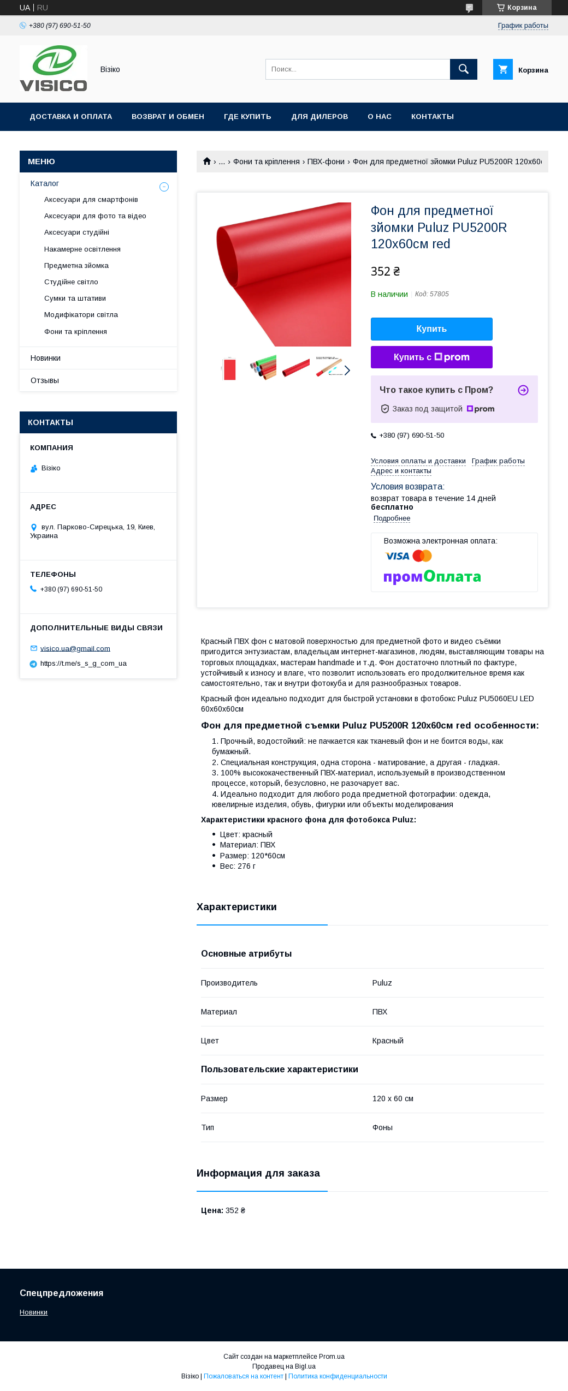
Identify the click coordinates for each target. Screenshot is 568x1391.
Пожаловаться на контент (243, 1376)
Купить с (432, 357)
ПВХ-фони (326, 161)
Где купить (247, 116)
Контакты (432, 116)
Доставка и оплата (70, 116)
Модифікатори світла (81, 315)
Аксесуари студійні (76, 232)
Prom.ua (332, 1356)
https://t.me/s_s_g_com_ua (83, 663)
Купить (432, 328)
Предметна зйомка (76, 265)
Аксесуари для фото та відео (95, 216)
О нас (380, 116)
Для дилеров (319, 116)
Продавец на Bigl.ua (284, 1366)
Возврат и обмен (168, 116)
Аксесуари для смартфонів (91, 199)
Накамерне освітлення (82, 249)
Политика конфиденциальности (337, 1376)
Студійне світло (71, 282)
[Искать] (463, 69)
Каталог (45, 183)
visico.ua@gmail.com (75, 648)
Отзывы (45, 380)
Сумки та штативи (75, 298)
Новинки (46, 358)
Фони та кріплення (266, 161)
